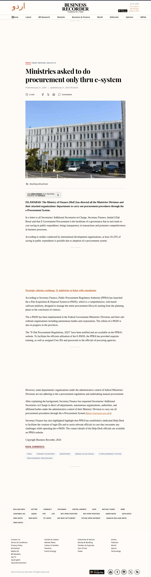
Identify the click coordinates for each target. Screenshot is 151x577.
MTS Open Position (69, 514)
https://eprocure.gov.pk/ (98, 413)
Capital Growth (79, 509)
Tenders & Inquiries (86, 545)
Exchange (62, 509)
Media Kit (15, 551)
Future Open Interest (91, 518)
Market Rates (49, 542)
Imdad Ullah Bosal (84, 454)
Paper (80, 551)
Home (15, 17)
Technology (116, 551)
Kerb (123, 509)
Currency (47, 509)
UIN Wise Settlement (66, 518)
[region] (75, 39)
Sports (114, 548)
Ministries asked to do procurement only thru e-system (73, 75)
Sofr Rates (126, 514)
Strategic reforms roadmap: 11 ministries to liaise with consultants (60, 290)
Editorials (114, 17)
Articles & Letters (51, 539)
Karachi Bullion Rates (116, 518)
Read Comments (35, 446)
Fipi (44, 514)
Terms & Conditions (19, 542)
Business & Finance (81, 17)
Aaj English (15, 560)
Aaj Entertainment (18, 562)
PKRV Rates (18, 518)
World (100, 17)
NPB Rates (33, 518)
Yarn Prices (82, 548)
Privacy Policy (16, 545)
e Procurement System (110, 454)
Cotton (34, 509)
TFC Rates (47, 518)
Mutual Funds (108, 509)
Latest (28, 17)
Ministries (65, 454)
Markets (61, 17)
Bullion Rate (19, 509)
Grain (34, 514)
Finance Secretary (46, 454)
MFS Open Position (91, 514)
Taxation (48, 548)
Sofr (94, 509)
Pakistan (114, 542)
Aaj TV (13, 557)
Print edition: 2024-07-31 (44, 63)
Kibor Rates (111, 514)
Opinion (129, 17)
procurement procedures (39, 458)
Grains (114, 539)
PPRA (29, 454)
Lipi (53, 514)
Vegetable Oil (19, 514)
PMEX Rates (18, 523)
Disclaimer (15, 548)
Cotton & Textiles (51, 545)
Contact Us (15, 539)
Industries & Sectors (86, 539)
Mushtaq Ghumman (39, 184)
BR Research (44, 17)
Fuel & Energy (50, 551)
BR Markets (16, 554)
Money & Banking (85, 542)
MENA (143, 17)
